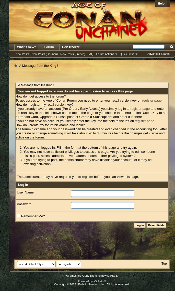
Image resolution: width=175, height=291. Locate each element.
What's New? (26, 47)
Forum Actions (105, 54)
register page (152, 100)
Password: (24, 204)
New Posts (22, 54)
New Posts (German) (45, 54)
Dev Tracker (70, 47)
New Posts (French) (72, 54)
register (87, 177)
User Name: (25, 192)
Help (161, 3)
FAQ (90, 54)
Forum (49, 47)
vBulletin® (100, 281)
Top (164, 263)
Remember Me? (31, 216)
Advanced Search (158, 53)
